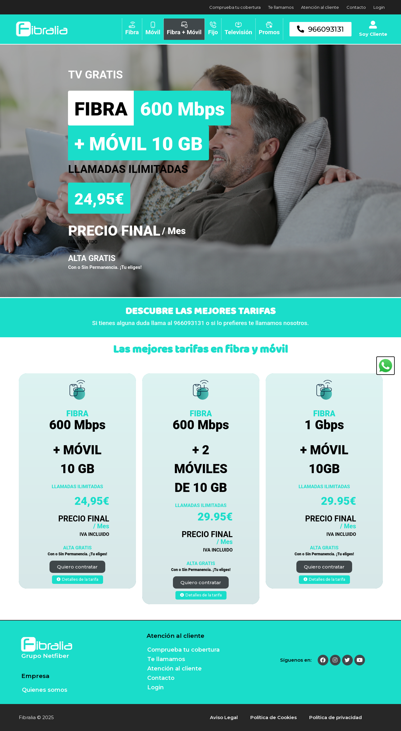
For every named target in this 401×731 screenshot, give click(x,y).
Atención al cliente (320, 7)
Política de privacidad (335, 717)
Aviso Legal (224, 717)
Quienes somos (44, 689)
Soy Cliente (373, 34)
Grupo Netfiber (45, 655)
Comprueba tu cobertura (235, 7)
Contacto (356, 7)
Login (379, 7)
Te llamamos (281, 7)
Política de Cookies (273, 717)
